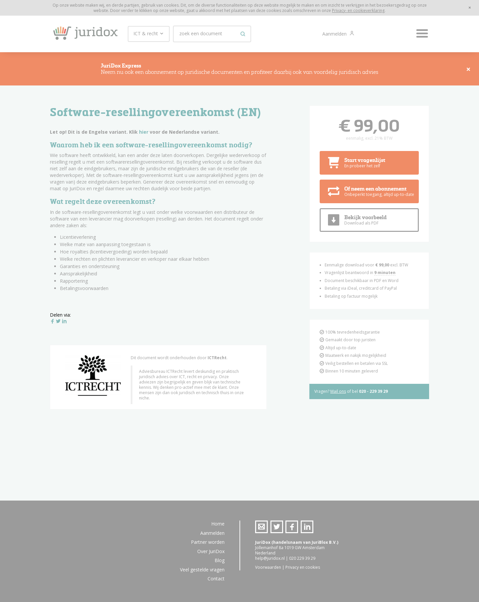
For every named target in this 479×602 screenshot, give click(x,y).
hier (143, 132)
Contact (216, 578)
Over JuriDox (211, 551)
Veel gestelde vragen (202, 569)
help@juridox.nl (270, 558)
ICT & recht (148, 33)
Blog (220, 560)
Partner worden (208, 542)
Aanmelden (335, 34)
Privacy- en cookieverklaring (358, 10)
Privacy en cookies (302, 567)
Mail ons (338, 391)
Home (218, 524)
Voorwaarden (268, 567)
